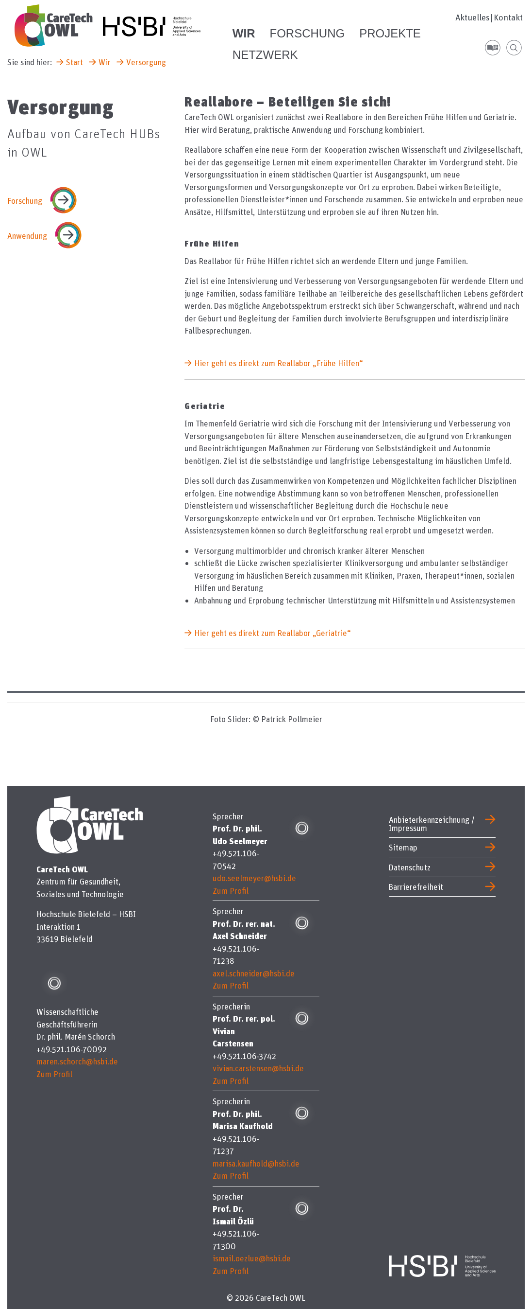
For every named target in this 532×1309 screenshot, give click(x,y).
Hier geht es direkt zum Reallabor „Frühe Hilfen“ (278, 363)
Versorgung (146, 62)
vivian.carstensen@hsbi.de (258, 1068)
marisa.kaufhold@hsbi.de (256, 1163)
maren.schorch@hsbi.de (77, 1061)
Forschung (24, 200)
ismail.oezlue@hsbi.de (252, 1258)
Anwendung (27, 235)
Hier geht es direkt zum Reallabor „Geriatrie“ (272, 633)
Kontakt (508, 17)
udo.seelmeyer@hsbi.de (254, 878)
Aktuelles (472, 17)
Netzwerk (265, 54)
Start (74, 62)
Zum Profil (54, 1074)
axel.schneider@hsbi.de (254, 973)
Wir (105, 62)
